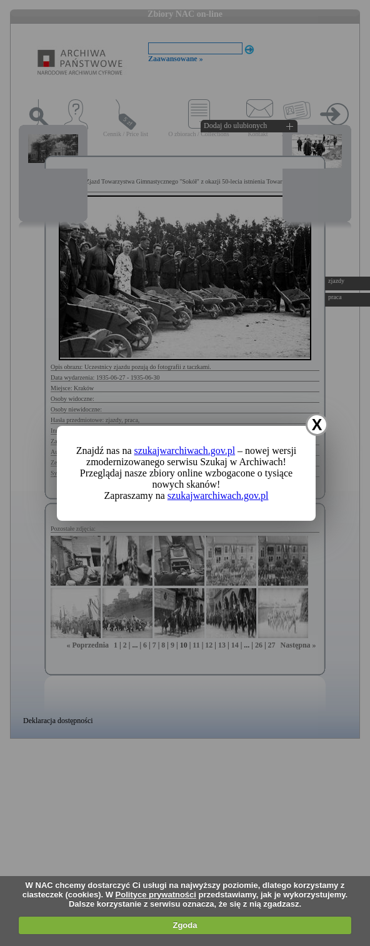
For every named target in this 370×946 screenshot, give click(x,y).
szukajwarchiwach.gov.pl (185, 450)
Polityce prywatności (156, 894)
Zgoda (184, 925)
